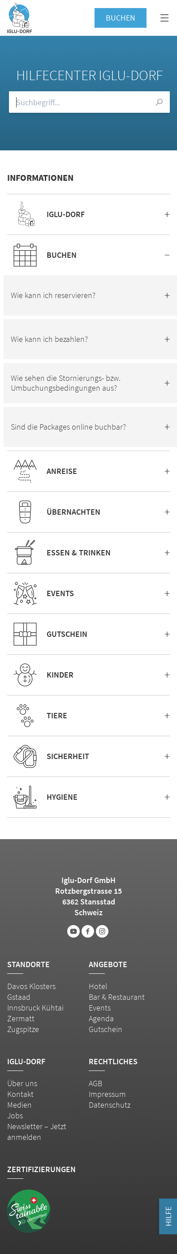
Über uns (22, 1083)
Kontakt (20, 1094)
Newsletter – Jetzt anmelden (36, 1131)
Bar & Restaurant (117, 997)
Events (100, 1007)
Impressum (107, 1094)
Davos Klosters (31, 986)
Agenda (101, 1018)
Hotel (98, 986)
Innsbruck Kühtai (35, 1007)
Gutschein (105, 1029)
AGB (95, 1083)
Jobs (15, 1115)
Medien (19, 1105)
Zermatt (21, 1018)
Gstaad (18, 997)
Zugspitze (23, 1029)
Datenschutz (109, 1105)
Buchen (120, 18)
